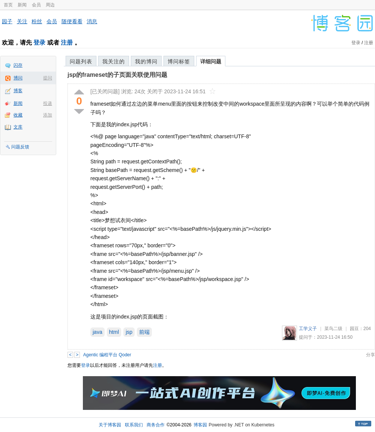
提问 (47, 78)
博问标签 (179, 61)
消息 (92, 21)
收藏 (18, 115)
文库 (18, 127)
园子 (7, 21)
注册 (67, 42)
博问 (18, 78)
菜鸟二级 (333, 328)
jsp (129, 332)
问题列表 (81, 61)
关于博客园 (110, 425)
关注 (22, 21)
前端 (144, 332)
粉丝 (37, 21)
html (114, 332)
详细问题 (210, 61)
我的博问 (146, 61)
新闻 (22, 4)
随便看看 (72, 21)
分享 (370, 354)
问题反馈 (20, 146)
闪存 (18, 65)
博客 (18, 90)
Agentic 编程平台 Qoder (107, 354)
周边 (50, 4)
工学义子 (308, 328)
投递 (47, 103)
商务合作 (156, 425)
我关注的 (113, 61)
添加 (47, 115)
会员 (36, 4)
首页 (8, 4)
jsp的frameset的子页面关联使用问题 (117, 75)
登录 (39, 42)
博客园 (200, 425)
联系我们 (134, 425)
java (97, 332)
